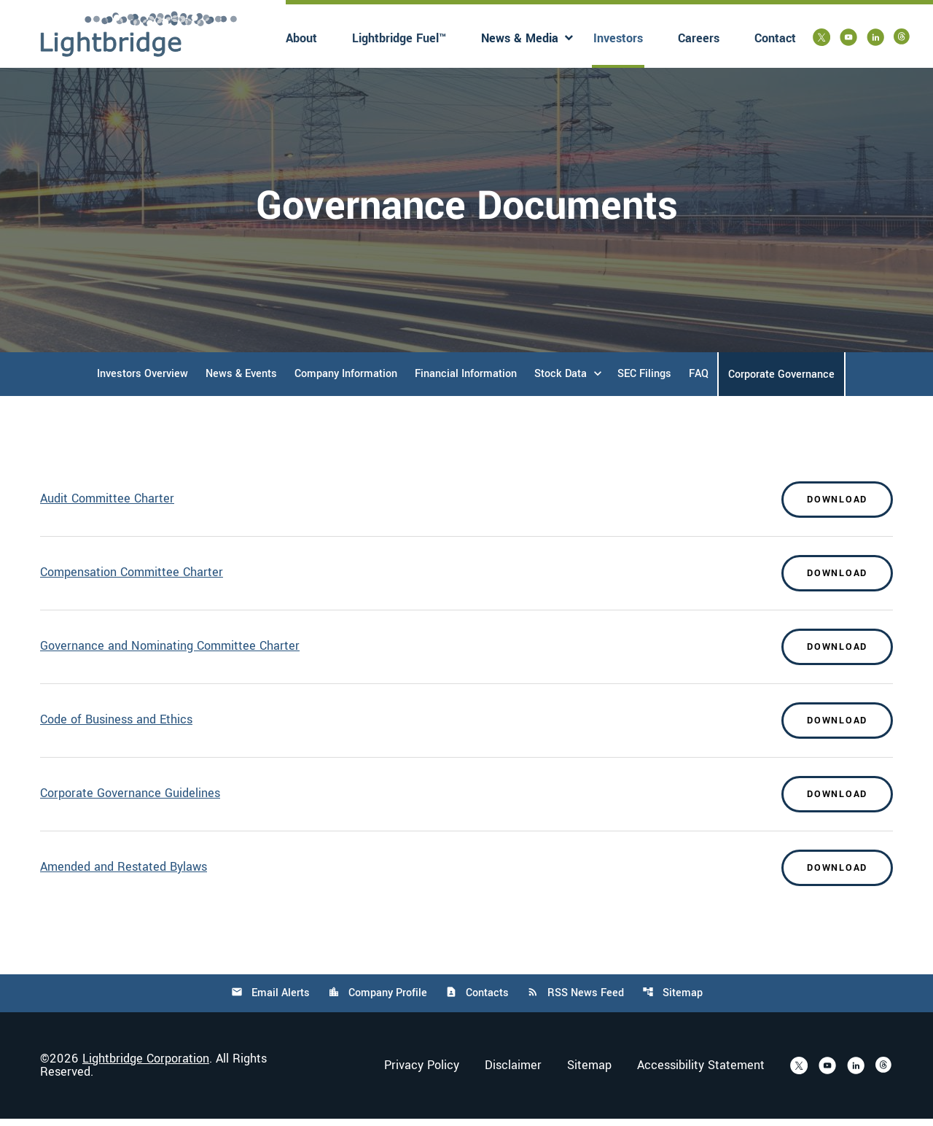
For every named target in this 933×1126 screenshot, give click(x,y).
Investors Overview (142, 381)
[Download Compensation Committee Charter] (466, 580)
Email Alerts (270, 1000)
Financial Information (466, 381)
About (301, 38)
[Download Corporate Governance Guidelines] (466, 801)
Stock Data (560, 381)
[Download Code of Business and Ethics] (466, 728)
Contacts (477, 1000)
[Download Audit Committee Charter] (466, 507)
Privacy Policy (421, 1072)
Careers (698, 38)
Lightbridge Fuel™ (399, 38)
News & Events (241, 381)
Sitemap (672, 1000)
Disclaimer (513, 1072)
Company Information (345, 381)
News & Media (519, 38)
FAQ (698, 381)
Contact (775, 38)
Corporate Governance (781, 381)
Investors (618, 38)
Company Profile (377, 1000)
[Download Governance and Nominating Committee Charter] (466, 654)
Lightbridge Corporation (145, 1065)
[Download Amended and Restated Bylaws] (466, 875)
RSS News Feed (575, 1000)
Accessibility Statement (701, 1072)
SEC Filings (644, 381)
